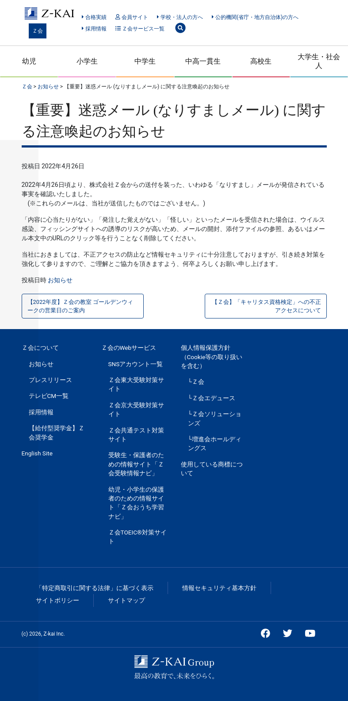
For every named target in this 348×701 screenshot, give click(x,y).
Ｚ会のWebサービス (129, 347)
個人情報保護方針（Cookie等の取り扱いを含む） (212, 356)
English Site (37, 453)
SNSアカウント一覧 (135, 364)
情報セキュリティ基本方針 (219, 587)
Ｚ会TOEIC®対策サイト (137, 537)
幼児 (29, 61)
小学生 (87, 61)
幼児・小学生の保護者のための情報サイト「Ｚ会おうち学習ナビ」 (136, 503)
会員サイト (131, 17)
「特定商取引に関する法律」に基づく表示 (94, 587)
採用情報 (94, 29)
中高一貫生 (203, 61)
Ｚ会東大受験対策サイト (136, 384)
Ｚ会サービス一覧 (139, 29)
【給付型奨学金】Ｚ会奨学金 (56, 432)
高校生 (261, 61)
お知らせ (60, 280)
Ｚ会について (40, 347)
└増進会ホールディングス (215, 443)
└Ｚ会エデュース (212, 398)
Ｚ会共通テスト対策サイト (136, 435)
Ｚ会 (37, 31)
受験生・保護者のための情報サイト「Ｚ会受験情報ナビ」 (136, 464)
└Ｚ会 (196, 381)
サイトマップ (126, 600)
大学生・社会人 (319, 61)
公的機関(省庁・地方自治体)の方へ (255, 17)
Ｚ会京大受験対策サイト (136, 409)
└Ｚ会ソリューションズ (215, 418)
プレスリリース (50, 379)
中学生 (145, 61)
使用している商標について (212, 469)
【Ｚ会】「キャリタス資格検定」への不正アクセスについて (266, 306)
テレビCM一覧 (49, 395)
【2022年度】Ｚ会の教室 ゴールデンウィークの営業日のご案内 (80, 306)
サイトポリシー (57, 600)
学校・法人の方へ (180, 17)
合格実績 (94, 17)
